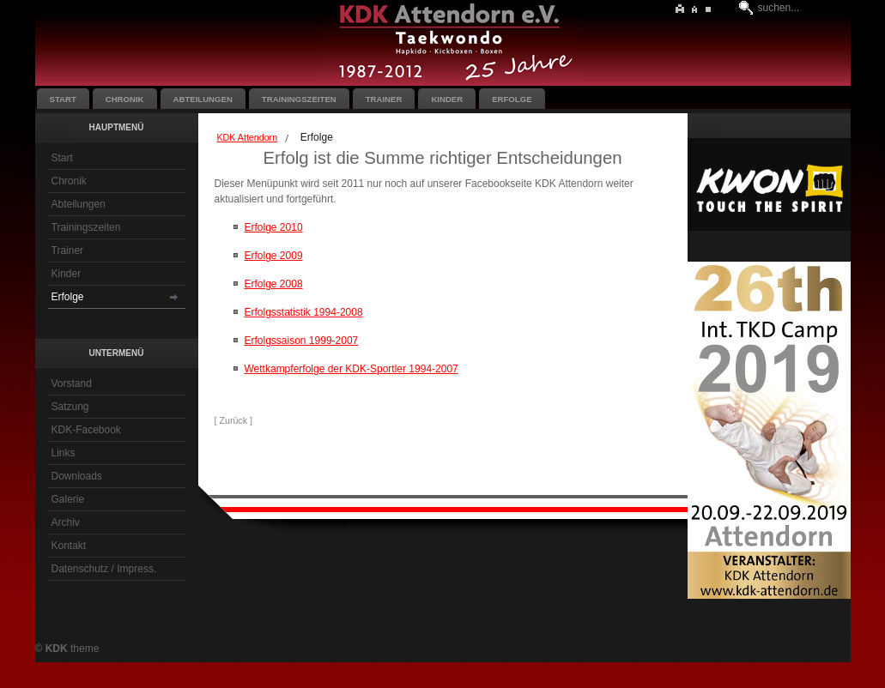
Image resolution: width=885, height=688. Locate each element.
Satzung (70, 407)
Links (64, 453)
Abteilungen (79, 204)
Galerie (68, 499)
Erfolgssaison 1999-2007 (302, 341)
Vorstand (72, 383)
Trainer (68, 250)
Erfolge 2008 (274, 284)
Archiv (66, 522)
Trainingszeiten (86, 227)
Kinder (67, 274)
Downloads (77, 476)
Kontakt (69, 546)
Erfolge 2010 (274, 227)
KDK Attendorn (247, 137)
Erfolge (68, 297)
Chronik (69, 181)
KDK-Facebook (86, 430)
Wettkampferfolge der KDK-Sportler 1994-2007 (351, 369)
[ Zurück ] (233, 420)
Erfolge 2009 (274, 256)
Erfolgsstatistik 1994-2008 (304, 312)
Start (62, 158)
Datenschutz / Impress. (104, 569)
